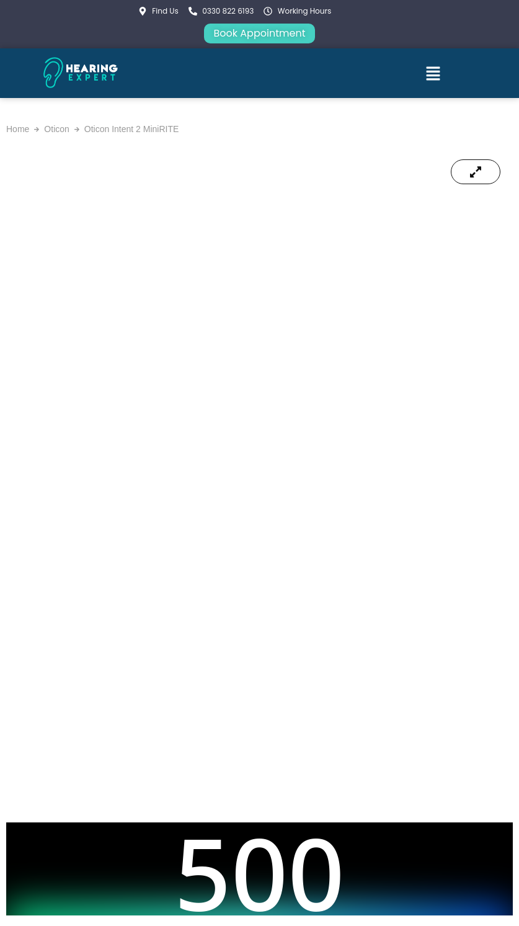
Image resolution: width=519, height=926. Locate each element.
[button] (432, 73)
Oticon (56, 129)
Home (17, 129)
